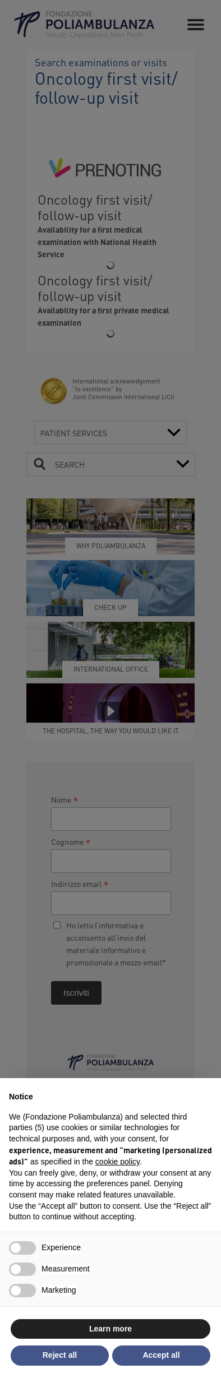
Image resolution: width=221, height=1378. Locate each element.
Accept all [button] (160, 1355)
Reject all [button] (60, 1355)
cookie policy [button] (117, 1161)
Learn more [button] (110, 1328)
